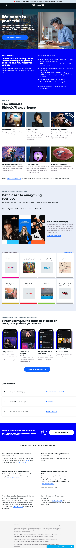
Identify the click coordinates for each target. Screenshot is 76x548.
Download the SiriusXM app (37, 369)
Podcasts (38, 209)
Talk (16, 209)
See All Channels (69, 252)
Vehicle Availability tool (14, 178)
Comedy (23, 209)
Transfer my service (61, 432)
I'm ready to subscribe (14, 38)
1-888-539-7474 (22, 462)
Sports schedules (51, 412)
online (27, 460)
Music (4, 209)
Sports (10, 209)
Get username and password (55, 392)
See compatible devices (12, 478)
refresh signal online (48, 484)
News (31, 209)
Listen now (49, 402)
